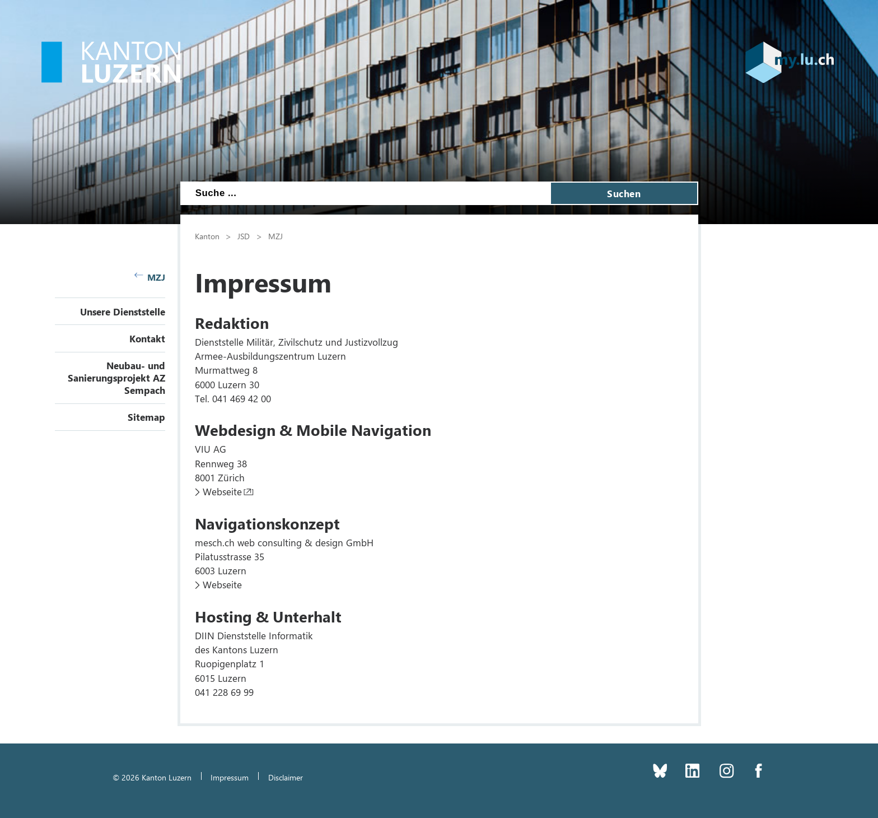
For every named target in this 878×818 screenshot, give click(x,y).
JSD (243, 236)
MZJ (150, 277)
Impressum (230, 777)
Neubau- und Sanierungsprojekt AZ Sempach (116, 377)
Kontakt (147, 338)
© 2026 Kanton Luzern (152, 777)
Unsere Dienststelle (122, 311)
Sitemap (146, 417)
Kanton (207, 236)
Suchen (624, 193)
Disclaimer (285, 777)
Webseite (222, 491)
